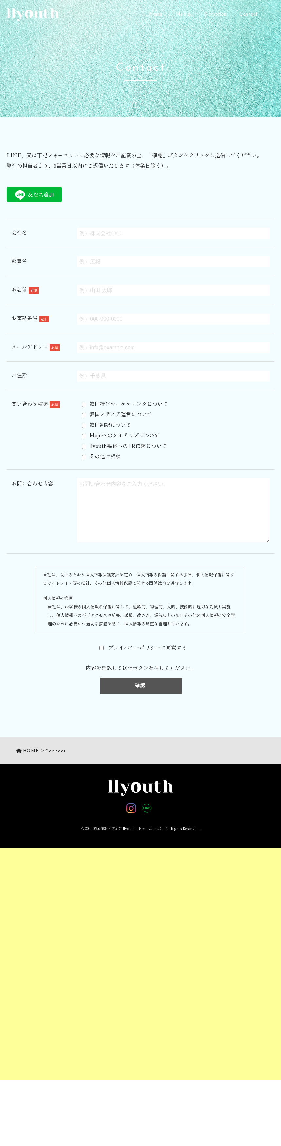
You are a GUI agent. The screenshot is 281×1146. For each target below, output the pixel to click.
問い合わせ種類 (35, 404)
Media (183, 14)
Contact (248, 14)
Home (156, 14)
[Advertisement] (140, 931)
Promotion (215, 14)
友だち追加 (34, 195)
